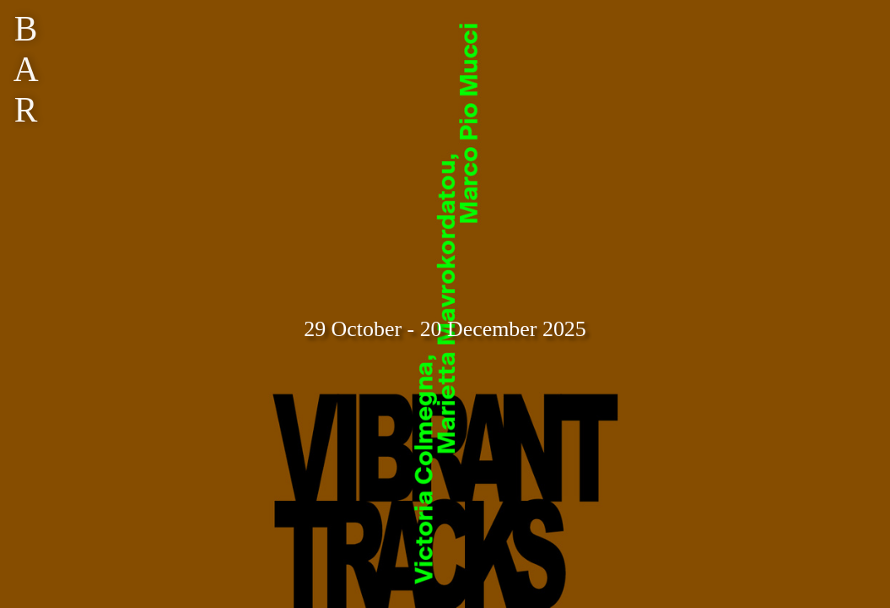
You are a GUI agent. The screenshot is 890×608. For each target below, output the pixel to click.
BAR (26, 69)
